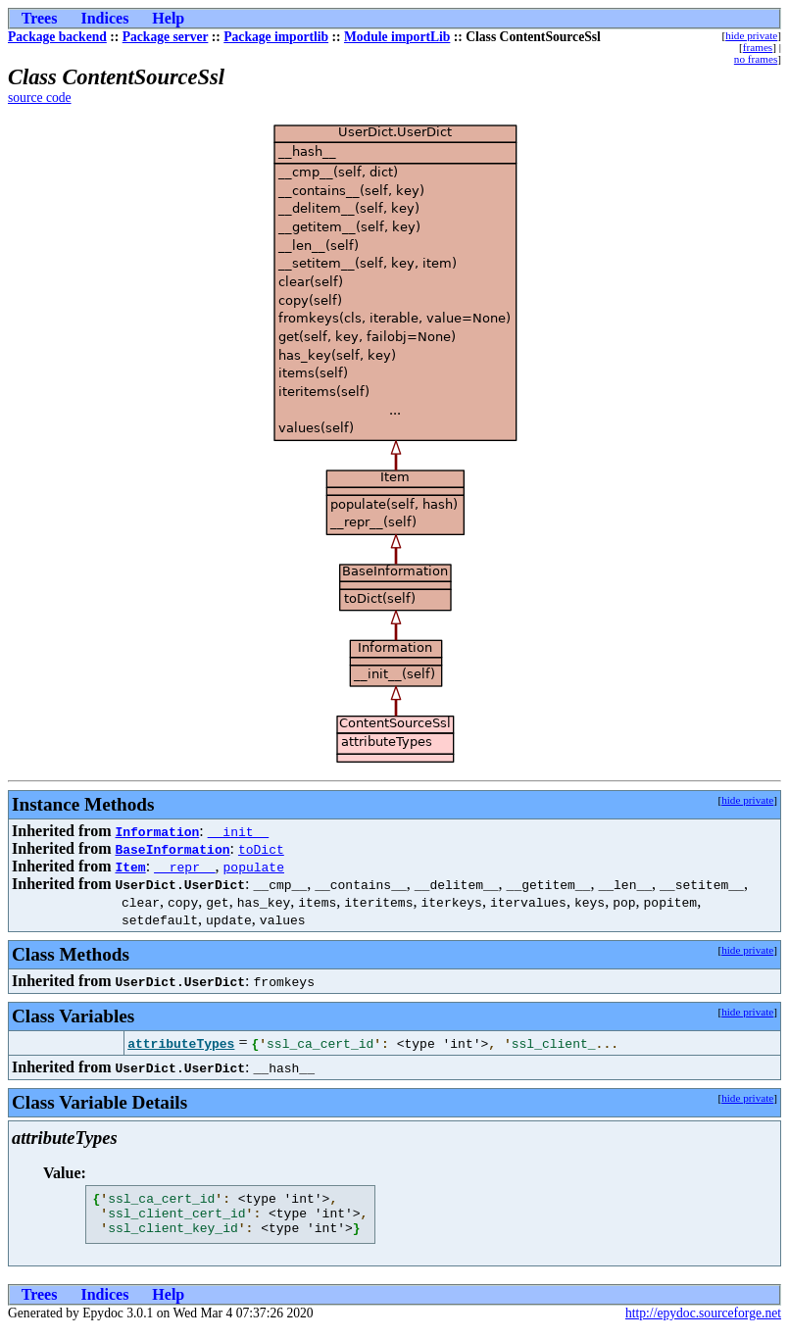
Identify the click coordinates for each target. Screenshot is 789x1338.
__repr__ (184, 866)
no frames (755, 59)
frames (757, 47)
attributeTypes (180, 1043)
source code (40, 97)
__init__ (238, 831)
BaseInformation (172, 849)
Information (157, 831)
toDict (261, 849)
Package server (166, 36)
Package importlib (275, 36)
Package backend (57, 36)
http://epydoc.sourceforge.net (703, 1321)
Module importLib (397, 36)
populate (253, 866)
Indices (104, 18)
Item (130, 866)
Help (168, 18)
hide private (751, 35)
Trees (40, 18)
